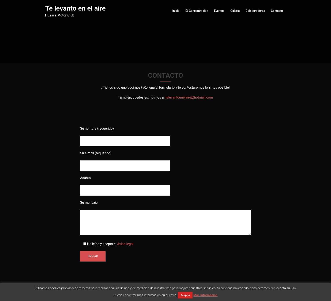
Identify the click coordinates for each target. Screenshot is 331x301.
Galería (235, 10)
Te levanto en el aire (75, 8)
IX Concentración (196, 10)
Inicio (175, 10)
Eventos (219, 10)
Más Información (205, 295)
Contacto (277, 10)
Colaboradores (255, 10)
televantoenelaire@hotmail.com (189, 97)
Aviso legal (125, 244)
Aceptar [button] (185, 295)
